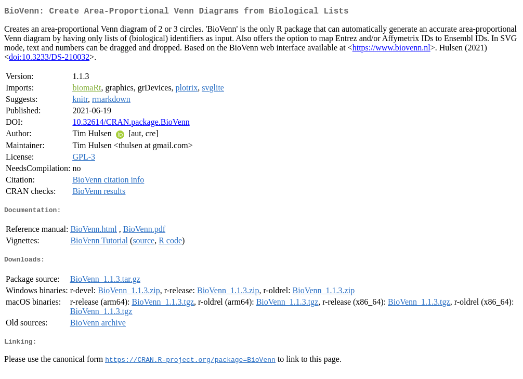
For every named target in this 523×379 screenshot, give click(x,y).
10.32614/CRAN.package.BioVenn (130, 124)
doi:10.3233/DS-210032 (49, 59)
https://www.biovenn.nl (391, 49)
